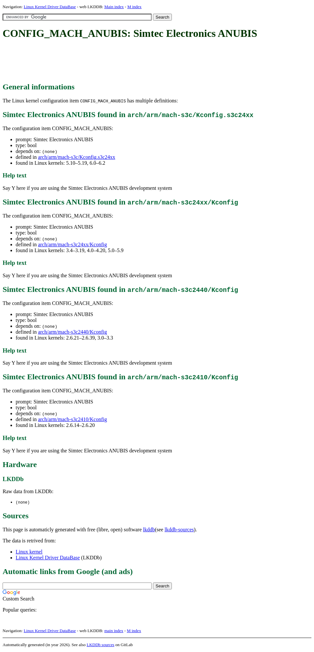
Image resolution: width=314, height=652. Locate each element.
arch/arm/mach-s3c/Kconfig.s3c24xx (76, 157)
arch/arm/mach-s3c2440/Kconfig (72, 332)
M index (134, 6)
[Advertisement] (121, 61)
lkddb (149, 530)
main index (113, 631)
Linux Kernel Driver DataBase (50, 6)
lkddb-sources (179, 530)
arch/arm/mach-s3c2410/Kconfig (72, 419)
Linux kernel (29, 552)
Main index (114, 6)
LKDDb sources (100, 645)
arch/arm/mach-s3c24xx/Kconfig (72, 244)
